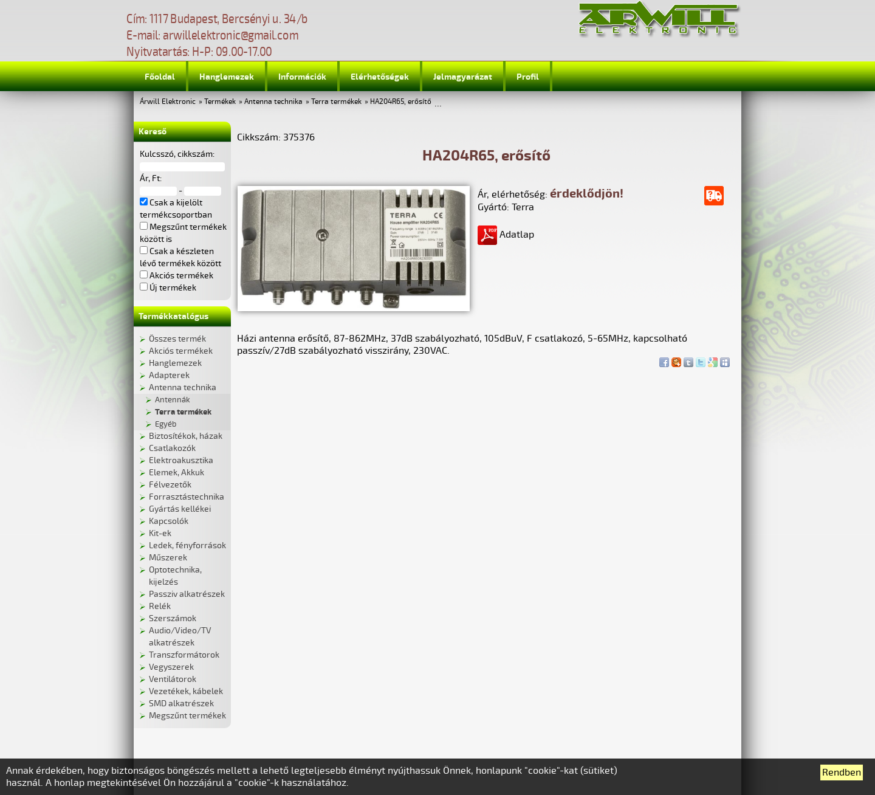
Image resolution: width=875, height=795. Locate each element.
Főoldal (160, 77)
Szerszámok (172, 618)
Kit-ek (160, 533)
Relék (160, 606)
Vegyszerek (171, 667)
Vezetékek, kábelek (186, 691)
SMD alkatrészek (181, 703)
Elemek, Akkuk (176, 472)
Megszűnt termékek (187, 716)
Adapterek (169, 375)
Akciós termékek (181, 351)
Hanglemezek (226, 77)
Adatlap (506, 235)
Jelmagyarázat (462, 77)
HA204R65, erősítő (400, 101)
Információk (302, 77)
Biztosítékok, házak (185, 436)
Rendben (841, 772)
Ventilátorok (172, 679)
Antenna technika (273, 101)
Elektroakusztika (181, 460)
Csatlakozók (172, 448)
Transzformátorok (184, 655)
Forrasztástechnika (186, 497)
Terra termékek (336, 101)
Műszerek (168, 557)
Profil (527, 77)
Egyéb (165, 424)
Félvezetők (170, 485)
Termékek (220, 101)
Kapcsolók (168, 521)
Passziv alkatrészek (187, 594)
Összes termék (177, 339)
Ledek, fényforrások (187, 545)
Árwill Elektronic (168, 101)
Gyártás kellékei (180, 509)
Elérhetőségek (380, 77)
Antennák (172, 400)
